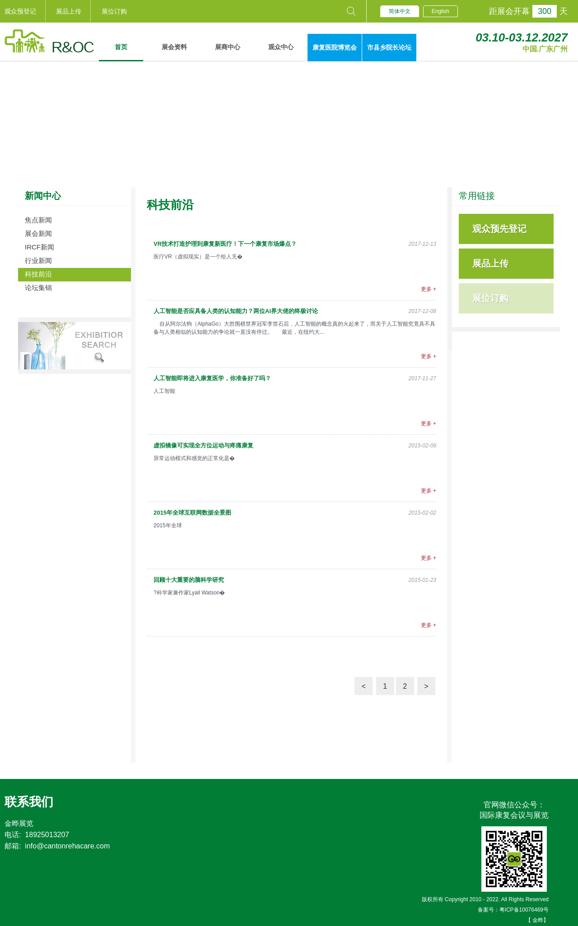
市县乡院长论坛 (389, 47)
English (440, 11)
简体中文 (399, 11)
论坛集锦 (38, 287)
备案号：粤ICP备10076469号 (513, 910)
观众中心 (281, 47)
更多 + (428, 289)
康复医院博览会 (334, 47)
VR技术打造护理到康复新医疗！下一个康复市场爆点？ (225, 243)
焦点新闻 (38, 220)
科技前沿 (38, 274)
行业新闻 (38, 260)
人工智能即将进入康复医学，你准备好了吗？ (212, 378)
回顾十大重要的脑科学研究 (189, 579)
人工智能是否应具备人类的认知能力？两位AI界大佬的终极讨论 (236, 311)
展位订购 (114, 11)
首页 (121, 47)
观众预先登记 (499, 229)
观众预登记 (20, 11)
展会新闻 (38, 233)
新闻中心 (43, 196)
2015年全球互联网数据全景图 (192, 512)
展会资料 (174, 47)
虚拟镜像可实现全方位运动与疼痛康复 (203, 445)
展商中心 (227, 47)
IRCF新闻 (39, 247)
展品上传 (68, 11)
